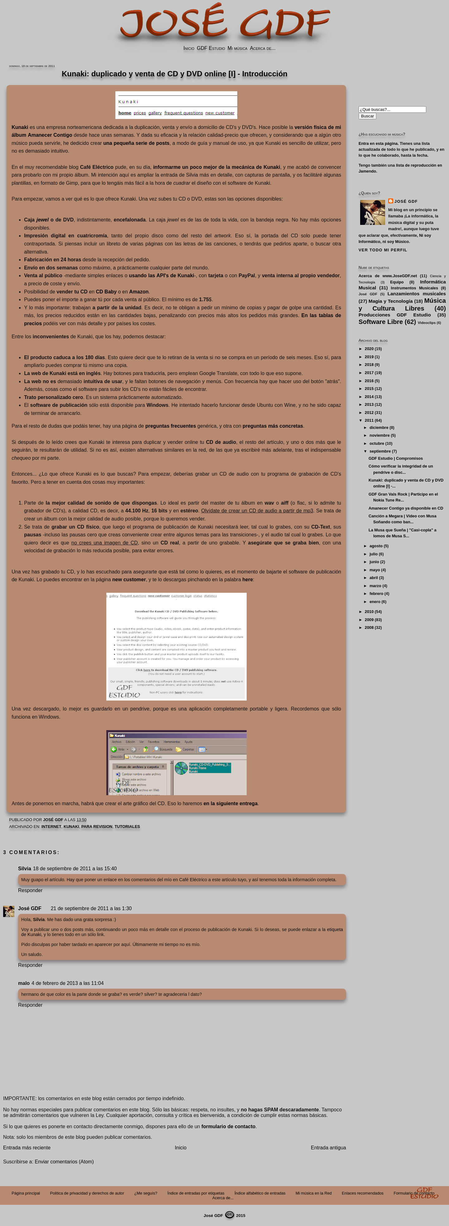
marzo (375, 585)
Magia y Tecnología (391, 301)
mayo (374, 570)
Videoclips (427, 323)
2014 (369, 396)
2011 (369, 420)
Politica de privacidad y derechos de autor (87, 1193)
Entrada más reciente (27, 1147)
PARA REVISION (97, 826)
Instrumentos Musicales (414, 288)
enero (374, 601)
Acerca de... (262, 48)
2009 (369, 619)
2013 (369, 404)
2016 (369, 380)
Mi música (238, 48)
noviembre (379, 435)
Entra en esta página (378, 143)
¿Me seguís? (145, 1193)
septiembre (380, 451)
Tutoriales (127, 826)
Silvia (24, 868)
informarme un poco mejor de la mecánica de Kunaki (216, 167)
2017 (369, 372)
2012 (369, 412)
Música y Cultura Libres (402, 304)
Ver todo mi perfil (383, 250)
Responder (30, 890)
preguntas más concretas (273, 426)
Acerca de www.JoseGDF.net (388, 275)
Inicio (188, 48)
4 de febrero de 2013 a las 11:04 (67, 983)
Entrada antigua (328, 1147)
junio (374, 561)
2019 (369, 356)
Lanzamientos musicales (417, 293)
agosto (376, 546)
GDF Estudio (211, 48)
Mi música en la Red (314, 1193)
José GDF (29, 908)
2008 (369, 627)
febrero (376, 593)
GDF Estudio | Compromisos (396, 458)
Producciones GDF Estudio (395, 314)
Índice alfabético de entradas (260, 1193)
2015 (369, 388)
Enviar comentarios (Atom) (64, 1161)
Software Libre (381, 321)
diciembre (378, 427)
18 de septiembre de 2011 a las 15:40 (75, 868)
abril (373, 577)
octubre (376, 443)
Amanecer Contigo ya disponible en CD (406, 508)
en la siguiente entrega (231, 803)
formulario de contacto (228, 1126)
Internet (51, 826)
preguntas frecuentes (170, 426)
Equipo (396, 282)
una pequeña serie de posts (136, 143)
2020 (369, 348)
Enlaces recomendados (363, 1193)
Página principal (26, 1193)
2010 (369, 611)
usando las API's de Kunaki (161, 275)
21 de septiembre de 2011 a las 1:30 (91, 908)
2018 (369, 364)
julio (373, 554)
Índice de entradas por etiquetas (195, 1193)
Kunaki (71, 826)
